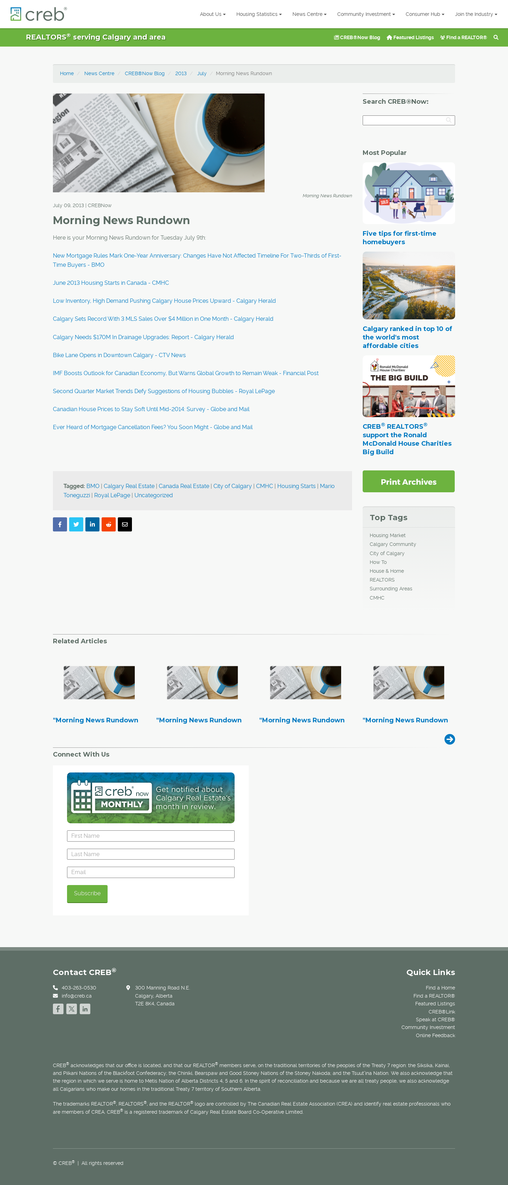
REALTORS (382, 580)
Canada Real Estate (184, 486)
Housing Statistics (259, 14)
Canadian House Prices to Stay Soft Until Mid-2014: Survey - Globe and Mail (151, 409)
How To (378, 562)
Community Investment (366, 14)
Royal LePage (112, 495)
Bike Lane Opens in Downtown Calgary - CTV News (119, 355)
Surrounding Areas (391, 588)
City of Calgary (232, 486)
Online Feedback (435, 1035)
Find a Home (440, 988)
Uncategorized (153, 495)
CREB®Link (442, 1012)
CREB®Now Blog (357, 37)
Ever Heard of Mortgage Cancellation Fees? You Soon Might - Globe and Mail (153, 427)
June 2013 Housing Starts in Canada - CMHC (111, 282)
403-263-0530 (79, 988)
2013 (181, 73)
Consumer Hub (425, 14)
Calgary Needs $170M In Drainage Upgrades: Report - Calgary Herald (143, 337)
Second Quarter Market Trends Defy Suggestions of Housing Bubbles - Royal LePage (164, 391)
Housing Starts (296, 486)
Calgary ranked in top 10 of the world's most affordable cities (407, 337)
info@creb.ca (77, 996)
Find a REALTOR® (463, 37)
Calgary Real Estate (129, 486)
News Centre (309, 14)
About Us (213, 14)
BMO (92, 486)
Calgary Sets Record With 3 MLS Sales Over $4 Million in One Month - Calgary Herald (163, 318)
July (202, 73)
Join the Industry (476, 14)
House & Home (387, 571)
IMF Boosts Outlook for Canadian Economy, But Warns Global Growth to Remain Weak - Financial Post (186, 373)
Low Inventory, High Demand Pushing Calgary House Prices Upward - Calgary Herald (164, 300)
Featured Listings (410, 37)
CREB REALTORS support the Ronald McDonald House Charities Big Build (407, 439)
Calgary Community (393, 544)
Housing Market (388, 535)
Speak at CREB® (435, 1019)
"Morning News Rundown (95, 720)
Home (67, 73)
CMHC (264, 486)
